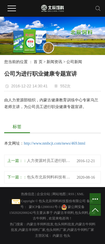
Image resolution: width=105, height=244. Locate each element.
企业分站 (43, 194)
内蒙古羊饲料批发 (40, 224)
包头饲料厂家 (56, 230)
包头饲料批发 (64, 224)
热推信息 (27, 194)
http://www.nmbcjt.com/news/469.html (54, 143)
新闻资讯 (54, 62)
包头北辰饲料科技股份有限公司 (62, 201)
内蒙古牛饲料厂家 (80, 230)
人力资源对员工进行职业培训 (49, 161)
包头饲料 (81, 213)
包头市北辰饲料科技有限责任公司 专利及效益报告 (49, 177)
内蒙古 (58, 236)
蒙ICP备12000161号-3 (44, 207)
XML (80, 194)
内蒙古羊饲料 (64, 213)
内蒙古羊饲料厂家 (31, 230)
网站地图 (59, 194)
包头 (67, 236)
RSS (71, 194)
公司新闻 (74, 62)
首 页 (38, 62)
